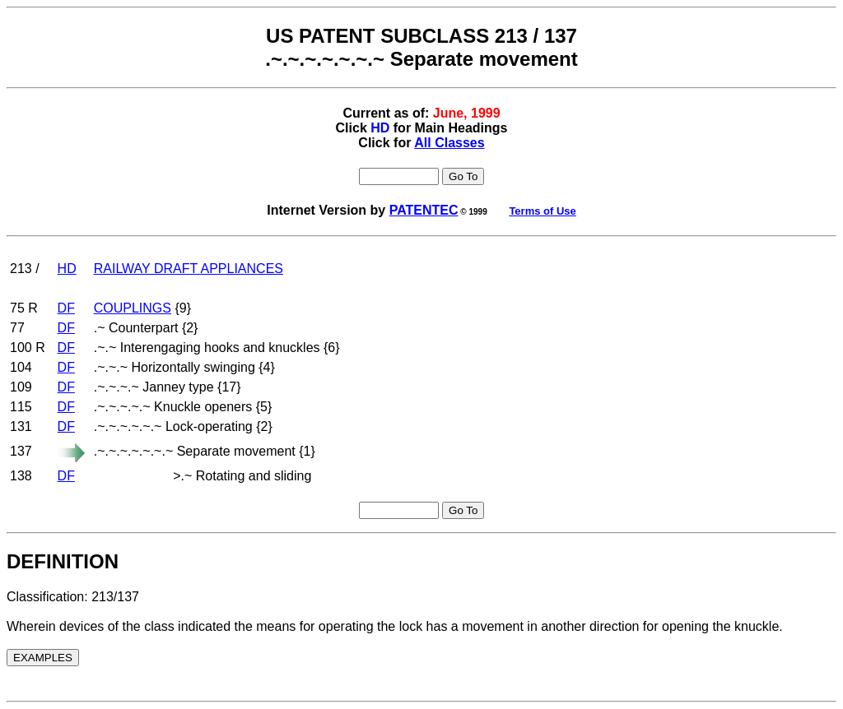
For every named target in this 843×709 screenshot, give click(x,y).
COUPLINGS (132, 308)
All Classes (449, 143)
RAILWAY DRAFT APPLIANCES (188, 269)
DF (66, 308)
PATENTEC (424, 210)
